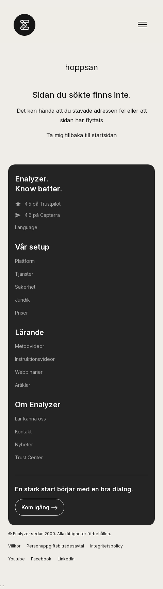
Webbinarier (29, 372)
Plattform (25, 261)
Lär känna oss (30, 418)
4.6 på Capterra (37, 215)
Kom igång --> (39, 507)
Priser (21, 313)
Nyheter (24, 444)
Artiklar (22, 385)
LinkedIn (66, 558)
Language (26, 227)
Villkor (14, 545)
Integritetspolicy (106, 545)
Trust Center (29, 457)
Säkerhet (25, 287)
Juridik (22, 300)
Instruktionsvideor (35, 359)
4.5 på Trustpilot (38, 204)
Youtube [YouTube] (16, 558)
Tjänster (24, 274)
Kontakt (23, 431)
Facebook (41, 558)
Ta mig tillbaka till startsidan (81, 135)
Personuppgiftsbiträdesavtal (55, 545)
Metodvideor (29, 346)
